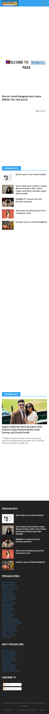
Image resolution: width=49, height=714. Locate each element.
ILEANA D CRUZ (8, 592)
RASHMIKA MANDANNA (11, 621)
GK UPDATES (8, 710)
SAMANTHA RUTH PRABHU (12, 623)
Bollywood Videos (9, 655)
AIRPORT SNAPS (8, 650)
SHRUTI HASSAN (8, 627)
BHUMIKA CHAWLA (9, 586)
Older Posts (40, 111)
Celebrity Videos (8, 657)
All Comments (10, 689)
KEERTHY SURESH (9, 603)
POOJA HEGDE (7, 617)
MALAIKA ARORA (8, 609)
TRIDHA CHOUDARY (9, 635)
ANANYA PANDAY (8, 584)
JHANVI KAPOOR (8, 595)
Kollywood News (8, 661)
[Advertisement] (24, 34)
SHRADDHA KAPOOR (10, 625)
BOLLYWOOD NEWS (9, 652)
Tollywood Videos (9, 669)
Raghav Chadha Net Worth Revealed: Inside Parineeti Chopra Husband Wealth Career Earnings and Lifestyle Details (22, 429)
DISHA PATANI (7, 590)
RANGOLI (38, 62)
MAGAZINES (6, 663)
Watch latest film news (11, 671)
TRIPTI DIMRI (6, 637)
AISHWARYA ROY (8, 582)
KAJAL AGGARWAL (9, 596)
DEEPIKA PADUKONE (10, 588)
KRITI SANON (7, 607)
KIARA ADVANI (7, 605)
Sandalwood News (9, 665)
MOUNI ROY (6, 613)
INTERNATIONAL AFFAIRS (26, 710)
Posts (7, 684)
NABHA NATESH (8, 615)
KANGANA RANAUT (9, 599)
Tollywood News (8, 667)
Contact (42, 710)
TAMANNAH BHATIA (9, 631)
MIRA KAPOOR (7, 611)
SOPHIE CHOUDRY (9, 629)
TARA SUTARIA (7, 633)
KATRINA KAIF (7, 600)
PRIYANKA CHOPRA (9, 619)
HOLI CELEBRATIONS (10, 659)
